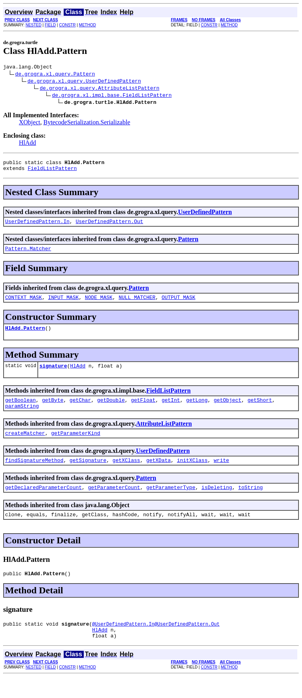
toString (250, 502)
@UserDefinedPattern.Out (187, 642)
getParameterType (170, 502)
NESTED (34, 25)
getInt (171, 410)
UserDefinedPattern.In (37, 225)
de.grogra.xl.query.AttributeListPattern (99, 88)
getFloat (143, 410)
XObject (29, 123)
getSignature (88, 474)
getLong (197, 410)
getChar (80, 410)
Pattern (188, 243)
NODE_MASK (98, 304)
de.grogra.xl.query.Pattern (55, 74)
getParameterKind (75, 445)
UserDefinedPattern (205, 215)
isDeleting (216, 502)
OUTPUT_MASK (178, 304)
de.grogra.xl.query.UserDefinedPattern (84, 81)
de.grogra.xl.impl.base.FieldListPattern (111, 96)
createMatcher (25, 445)
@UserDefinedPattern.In (123, 642)
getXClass (126, 474)
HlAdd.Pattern (25, 336)
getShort (259, 410)
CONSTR (67, 25)
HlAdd (27, 143)
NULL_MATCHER (137, 304)
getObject (227, 410)
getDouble (111, 410)
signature (53, 375)
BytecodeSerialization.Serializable (86, 123)
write (221, 474)
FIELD (50, 25)
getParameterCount (114, 502)
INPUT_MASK (63, 304)
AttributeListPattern (164, 435)
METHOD (87, 25)
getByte (53, 410)
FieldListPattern (52, 171)
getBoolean (20, 410)
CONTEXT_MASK (23, 304)
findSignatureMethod (34, 474)
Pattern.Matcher (28, 254)
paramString (22, 417)
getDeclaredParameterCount (43, 502)
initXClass (192, 474)
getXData (158, 474)
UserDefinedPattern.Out (109, 225)
